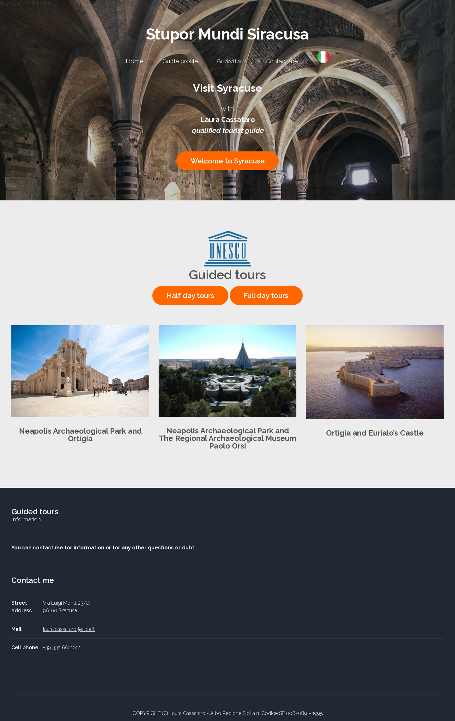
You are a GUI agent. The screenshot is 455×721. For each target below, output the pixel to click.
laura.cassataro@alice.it (69, 629)
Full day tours (266, 295)
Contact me (282, 61)
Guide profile (180, 61)
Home (134, 61)
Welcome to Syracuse (228, 161)
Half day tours (190, 295)
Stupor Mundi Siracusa (227, 34)
